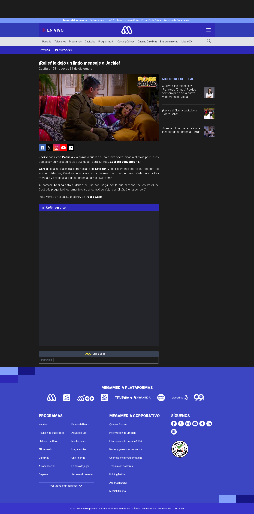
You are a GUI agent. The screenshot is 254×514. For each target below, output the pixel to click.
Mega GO (187, 41)
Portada (46, 41)
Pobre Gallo (46, 360)
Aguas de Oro (79, 432)
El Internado (45, 449)
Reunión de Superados (176, 20)
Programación (106, 41)
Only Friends (78, 457)
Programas (75, 41)
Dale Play (44, 457)
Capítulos (90, 41)
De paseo (44, 474)
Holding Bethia (117, 474)
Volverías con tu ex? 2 (102, 20)
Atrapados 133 (47, 466)
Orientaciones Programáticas (125, 457)
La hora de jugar (80, 466)
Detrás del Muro (80, 424)
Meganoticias (78, 449)
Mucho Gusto (78, 441)
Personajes (63, 49)
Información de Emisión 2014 (125, 441)
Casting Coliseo (126, 41)
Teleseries (60, 41)
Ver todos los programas (66, 485)
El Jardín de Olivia (151, 20)
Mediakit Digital (117, 491)
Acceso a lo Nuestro (82, 474)
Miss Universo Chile (128, 20)
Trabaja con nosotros (121, 466)
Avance (45, 49)
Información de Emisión (122, 432)
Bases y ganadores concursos (126, 449)
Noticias (43, 424)
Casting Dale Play (147, 41)
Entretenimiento (169, 41)
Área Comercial (118, 482)
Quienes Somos (118, 424)
